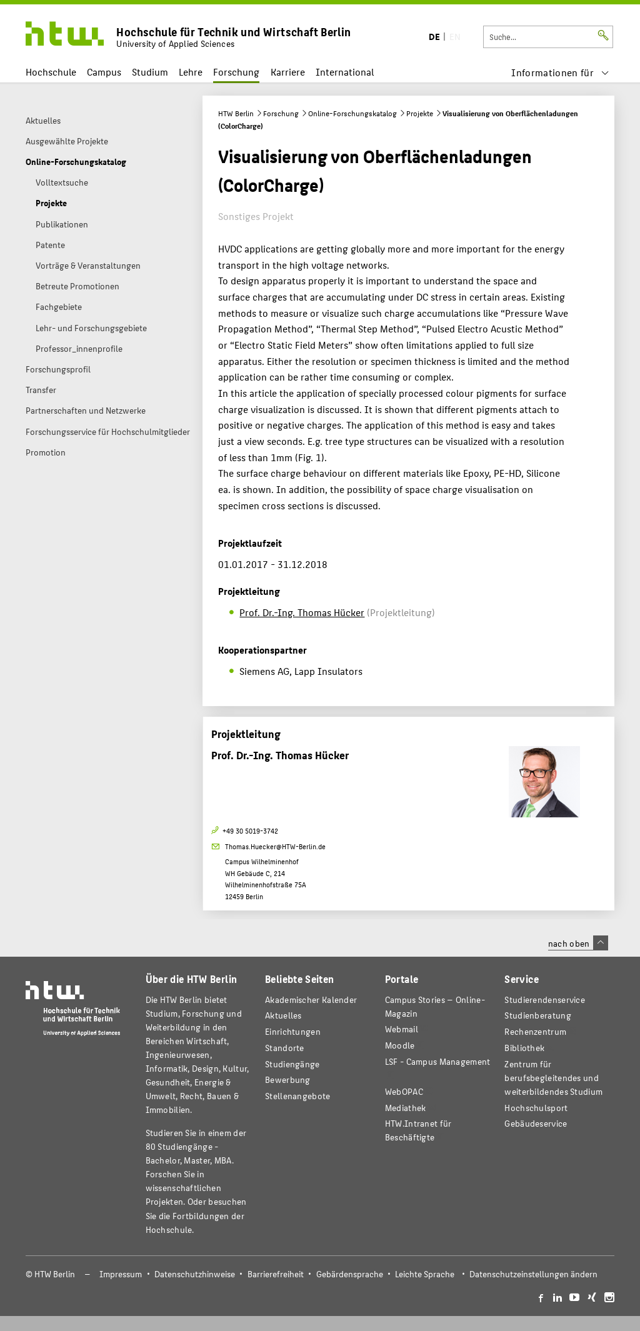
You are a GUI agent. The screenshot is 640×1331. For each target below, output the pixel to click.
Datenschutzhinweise (194, 1273)
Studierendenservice (544, 999)
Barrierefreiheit (276, 1273)
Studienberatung (537, 1015)
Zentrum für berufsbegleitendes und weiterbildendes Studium (553, 1077)
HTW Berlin (236, 113)
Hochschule (51, 71)
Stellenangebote (297, 1095)
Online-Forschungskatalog (352, 113)
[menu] (560, 72)
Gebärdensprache (349, 1273)
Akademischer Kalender (311, 999)
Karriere (288, 71)
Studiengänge (292, 1063)
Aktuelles (283, 1015)
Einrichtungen (293, 1031)
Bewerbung (288, 1079)
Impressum (120, 1273)
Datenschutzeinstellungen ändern (533, 1273)
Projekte (419, 113)
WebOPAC (404, 1091)
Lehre (190, 71)
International (345, 71)
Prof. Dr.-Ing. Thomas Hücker (301, 612)
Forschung (236, 71)
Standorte (284, 1047)
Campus (104, 71)
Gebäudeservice (535, 1123)
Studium (150, 71)
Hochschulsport (536, 1107)
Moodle (400, 1045)
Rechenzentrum (535, 1031)
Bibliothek (524, 1047)
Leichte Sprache (424, 1273)
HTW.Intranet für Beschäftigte (418, 1130)
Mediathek (405, 1107)
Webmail (401, 1028)
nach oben (578, 943)
